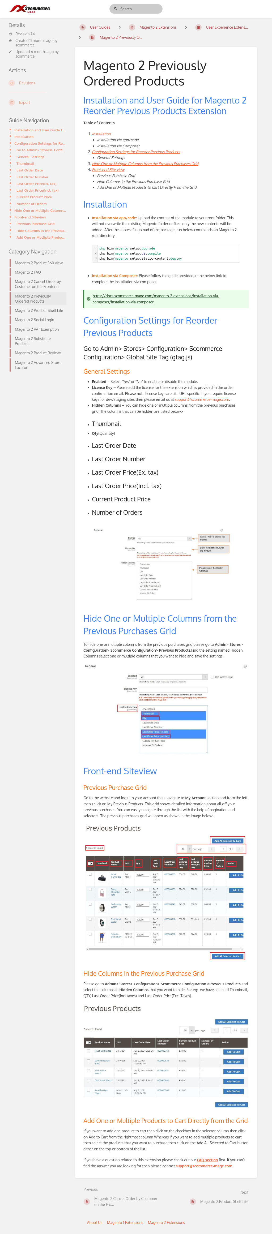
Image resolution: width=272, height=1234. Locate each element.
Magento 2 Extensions (166, 1222)
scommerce (25, 45)
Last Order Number (32, 177)
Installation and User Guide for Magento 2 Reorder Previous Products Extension (40, 130)
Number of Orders (31, 203)
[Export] (37, 102)
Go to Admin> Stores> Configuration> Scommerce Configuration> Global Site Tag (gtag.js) (41, 150)
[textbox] (169, 254)
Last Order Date (29, 170)
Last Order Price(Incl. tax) (37, 190)
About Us (95, 1222)
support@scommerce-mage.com (202, 399)
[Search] (115, 9)
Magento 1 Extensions (125, 1222)
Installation (23, 136)
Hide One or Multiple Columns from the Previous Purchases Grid (40, 210)
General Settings (30, 156)
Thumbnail (25, 163)
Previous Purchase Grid (35, 223)
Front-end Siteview (30, 217)
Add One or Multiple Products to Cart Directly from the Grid (41, 237)
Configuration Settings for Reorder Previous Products (40, 143)
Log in (251, 8)
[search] (136, 9)
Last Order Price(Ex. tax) (36, 183)
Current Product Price (34, 197)
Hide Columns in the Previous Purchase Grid (41, 230)
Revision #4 (21, 34)
